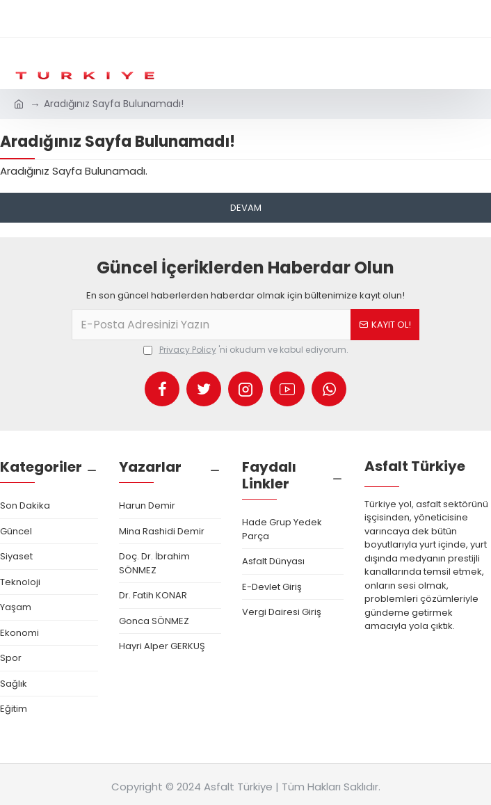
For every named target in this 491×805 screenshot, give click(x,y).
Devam (245, 207)
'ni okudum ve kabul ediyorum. (245, 350)
